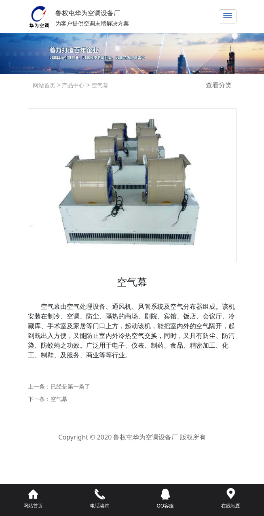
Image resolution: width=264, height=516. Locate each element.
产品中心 (73, 85)
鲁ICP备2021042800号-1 (132, 448)
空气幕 (99, 85)
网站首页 (44, 85)
